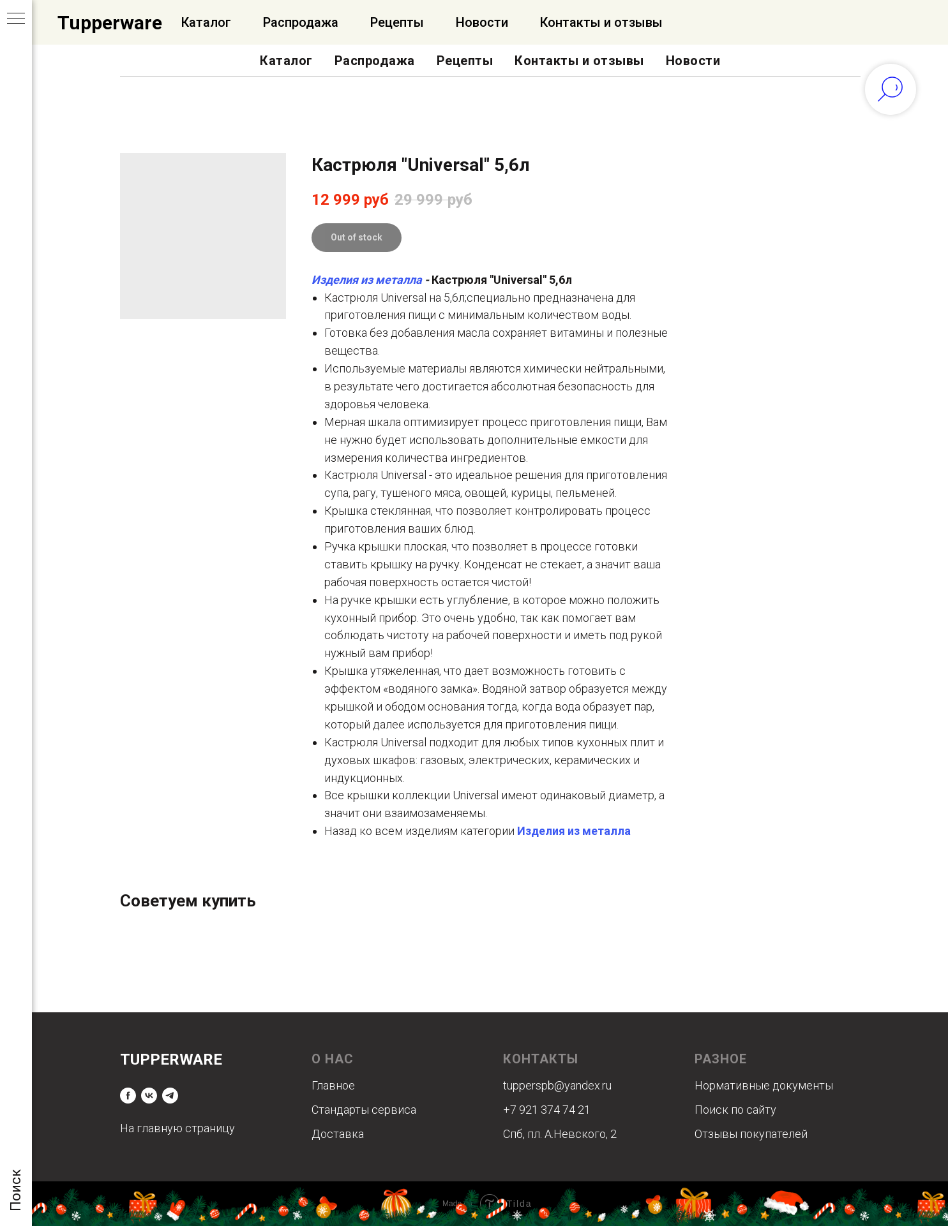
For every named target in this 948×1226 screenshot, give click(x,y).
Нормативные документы (764, 1085)
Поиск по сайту (735, 1109)
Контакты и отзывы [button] (579, 60)
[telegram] (170, 1096)
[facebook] (128, 1096)
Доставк (335, 1134)
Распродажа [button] (375, 60)
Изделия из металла (367, 279)
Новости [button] (693, 60)
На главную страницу (177, 1128)
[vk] (149, 1096)
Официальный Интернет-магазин (249, 22)
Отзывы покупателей (751, 1134)
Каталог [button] (286, 60)
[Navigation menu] (16, 19)
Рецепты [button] (465, 60)
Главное (333, 1085)
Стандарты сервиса (364, 1109)
